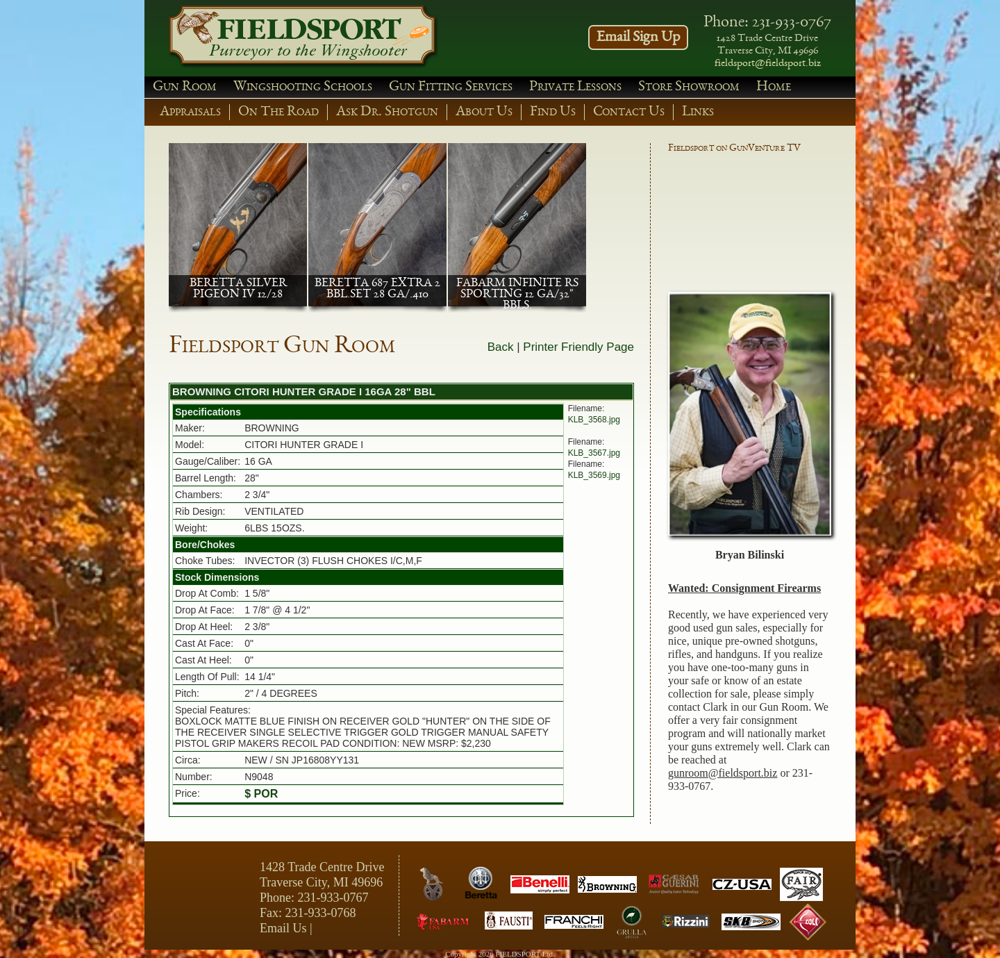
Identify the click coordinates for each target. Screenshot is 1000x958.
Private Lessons (575, 87)
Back (501, 347)
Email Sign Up (638, 37)
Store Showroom (689, 87)
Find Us (553, 112)
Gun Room (185, 87)
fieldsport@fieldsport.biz (768, 63)
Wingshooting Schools (302, 87)
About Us (484, 112)
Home (773, 87)
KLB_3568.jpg (594, 419)
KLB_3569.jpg (594, 475)
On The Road (278, 112)
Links (698, 112)
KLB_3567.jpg (594, 453)
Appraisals (190, 112)
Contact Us (629, 112)
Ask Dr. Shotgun (387, 112)
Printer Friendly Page (578, 347)
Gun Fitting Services (450, 87)
